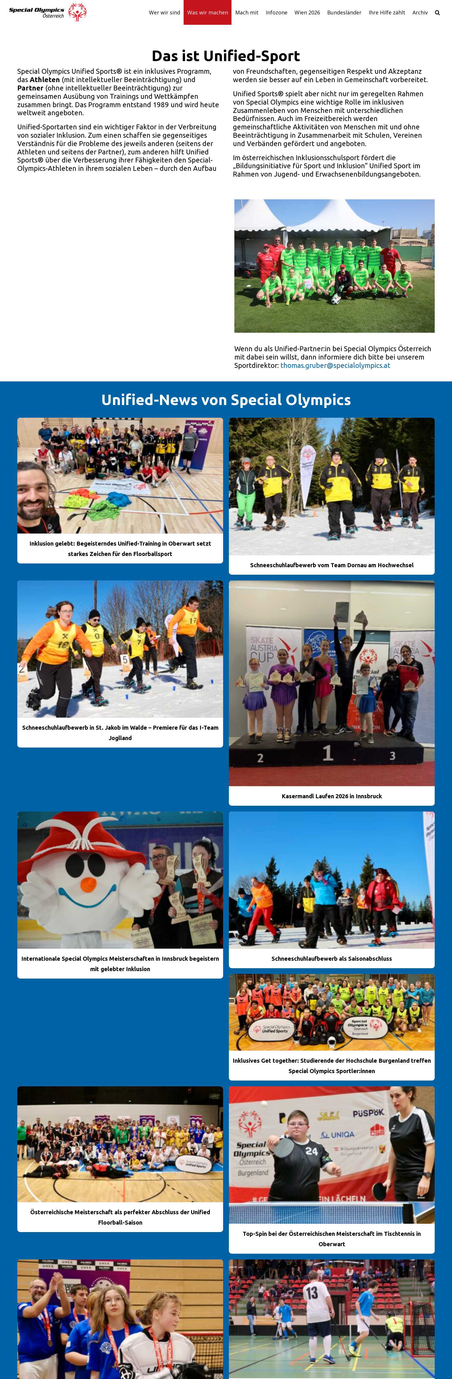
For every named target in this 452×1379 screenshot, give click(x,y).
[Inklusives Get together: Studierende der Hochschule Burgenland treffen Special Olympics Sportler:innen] (332, 1012)
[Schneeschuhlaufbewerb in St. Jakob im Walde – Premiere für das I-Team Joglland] (120, 649)
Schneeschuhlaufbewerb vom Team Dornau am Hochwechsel (332, 565)
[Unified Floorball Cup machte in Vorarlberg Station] (332, 1318)
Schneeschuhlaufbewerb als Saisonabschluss (332, 958)
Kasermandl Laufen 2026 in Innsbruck (332, 796)
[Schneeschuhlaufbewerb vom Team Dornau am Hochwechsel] (332, 486)
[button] (437, 12)
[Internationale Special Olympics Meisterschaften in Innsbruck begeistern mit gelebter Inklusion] (120, 880)
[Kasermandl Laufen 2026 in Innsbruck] (332, 683)
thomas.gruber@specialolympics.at (335, 365)
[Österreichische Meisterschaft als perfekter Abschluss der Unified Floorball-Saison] (120, 1144)
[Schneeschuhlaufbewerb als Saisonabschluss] (332, 880)
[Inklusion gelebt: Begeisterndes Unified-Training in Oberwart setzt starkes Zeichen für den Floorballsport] (120, 476)
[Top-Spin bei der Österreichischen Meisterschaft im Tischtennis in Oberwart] (332, 1155)
